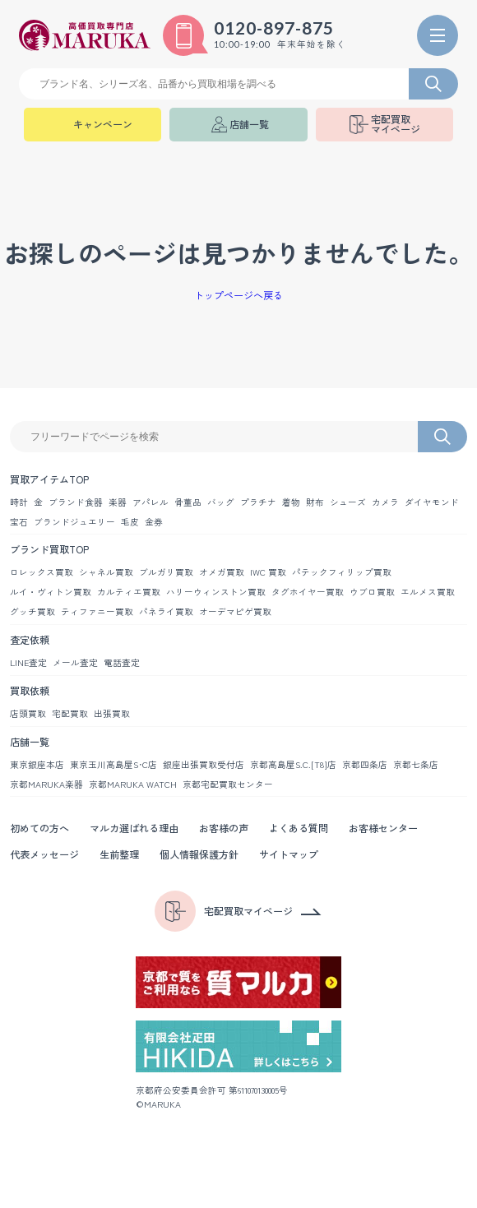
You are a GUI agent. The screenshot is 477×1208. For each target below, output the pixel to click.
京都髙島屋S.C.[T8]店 (293, 764)
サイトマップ (288, 854)
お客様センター (383, 828)
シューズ (348, 502)
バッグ (220, 502)
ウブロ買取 (372, 591)
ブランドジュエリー (74, 522)
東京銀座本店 (37, 764)
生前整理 (119, 854)
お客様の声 (223, 828)
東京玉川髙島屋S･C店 (113, 764)
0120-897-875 (274, 28)
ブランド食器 (76, 502)
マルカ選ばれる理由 (134, 828)
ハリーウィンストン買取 (216, 591)
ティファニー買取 (97, 611)
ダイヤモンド (432, 502)
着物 (291, 502)
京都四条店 (364, 764)
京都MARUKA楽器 (46, 784)
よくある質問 (298, 828)
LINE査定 (28, 662)
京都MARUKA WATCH (133, 784)
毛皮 (130, 522)
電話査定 (122, 662)
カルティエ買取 (128, 591)
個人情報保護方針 (199, 854)
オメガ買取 (221, 572)
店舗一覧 (29, 741)
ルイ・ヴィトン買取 (50, 591)
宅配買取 (70, 713)
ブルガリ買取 (166, 572)
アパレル (150, 502)
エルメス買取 (428, 591)
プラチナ (258, 502)
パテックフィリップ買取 (341, 572)
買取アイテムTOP (49, 479)
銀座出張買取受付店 (203, 764)
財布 (315, 502)
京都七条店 (415, 764)
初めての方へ (39, 828)
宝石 (19, 522)
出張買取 (112, 713)
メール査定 (75, 662)
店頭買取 (28, 713)
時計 (19, 502)
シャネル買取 (106, 572)
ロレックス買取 (41, 572)
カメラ (385, 502)
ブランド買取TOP (49, 549)
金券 (154, 522)
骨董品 (187, 502)
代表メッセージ (44, 854)
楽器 (118, 502)
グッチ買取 (32, 611)
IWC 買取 (268, 572)
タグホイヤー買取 (307, 591)
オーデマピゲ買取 (235, 611)
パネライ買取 (166, 611)
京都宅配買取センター (228, 784)
